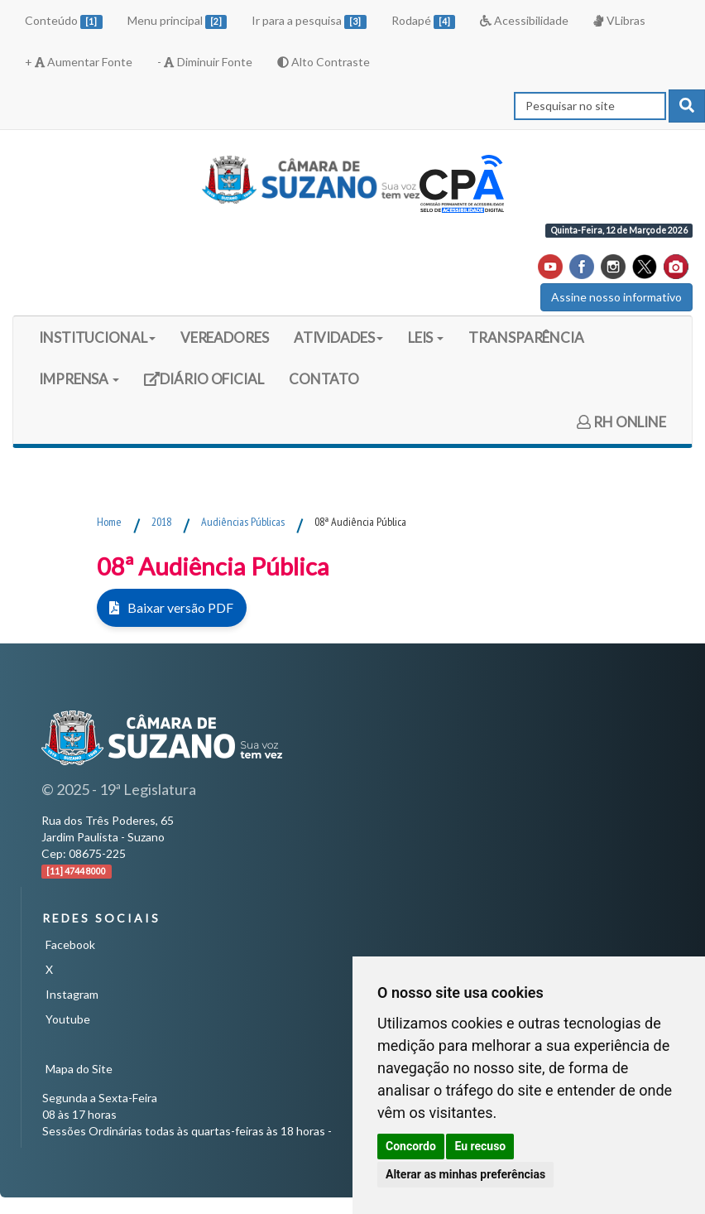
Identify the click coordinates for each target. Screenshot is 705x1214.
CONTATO (324, 379)
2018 (161, 521)
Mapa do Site (79, 1069)
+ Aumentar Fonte (78, 62)
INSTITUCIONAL (97, 337)
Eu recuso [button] (480, 1146)
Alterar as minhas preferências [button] (465, 1174)
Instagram (72, 994)
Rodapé (423, 21)
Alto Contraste (323, 62)
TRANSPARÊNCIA (526, 337)
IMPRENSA (79, 379)
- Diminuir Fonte (204, 62)
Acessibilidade (524, 20)
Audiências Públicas (243, 521)
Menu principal (177, 21)
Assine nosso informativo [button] (616, 297)
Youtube (68, 1019)
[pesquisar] (687, 106)
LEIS (426, 337)
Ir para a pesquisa (309, 21)
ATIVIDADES (338, 337)
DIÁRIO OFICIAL (203, 384)
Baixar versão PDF (175, 607)
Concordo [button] (411, 1146)
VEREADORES (224, 337)
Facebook (70, 944)
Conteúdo (64, 21)
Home (109, 521)
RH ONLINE (621, 422)
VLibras (619, 20)
